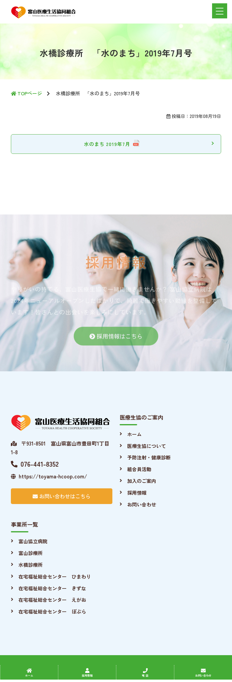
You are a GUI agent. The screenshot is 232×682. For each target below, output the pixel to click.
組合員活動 (139, 469)
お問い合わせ (141, 504)
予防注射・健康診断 (149, 457)
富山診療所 (30, 553)
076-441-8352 (35, 463)
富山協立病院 (32, 541)
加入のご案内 (141, 480)
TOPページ (26, 93)
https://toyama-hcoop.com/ (49, 476)
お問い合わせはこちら (62, 496)
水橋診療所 (30, 564)
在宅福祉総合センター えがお (52, 599)
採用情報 (137, 492)
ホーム (134, 434)
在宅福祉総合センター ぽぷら (52, 611)
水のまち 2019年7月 (107, 144)
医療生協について (146, 445)
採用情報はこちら (116, 339)
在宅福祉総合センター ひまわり (54, 576)
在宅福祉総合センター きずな (52, 588)
